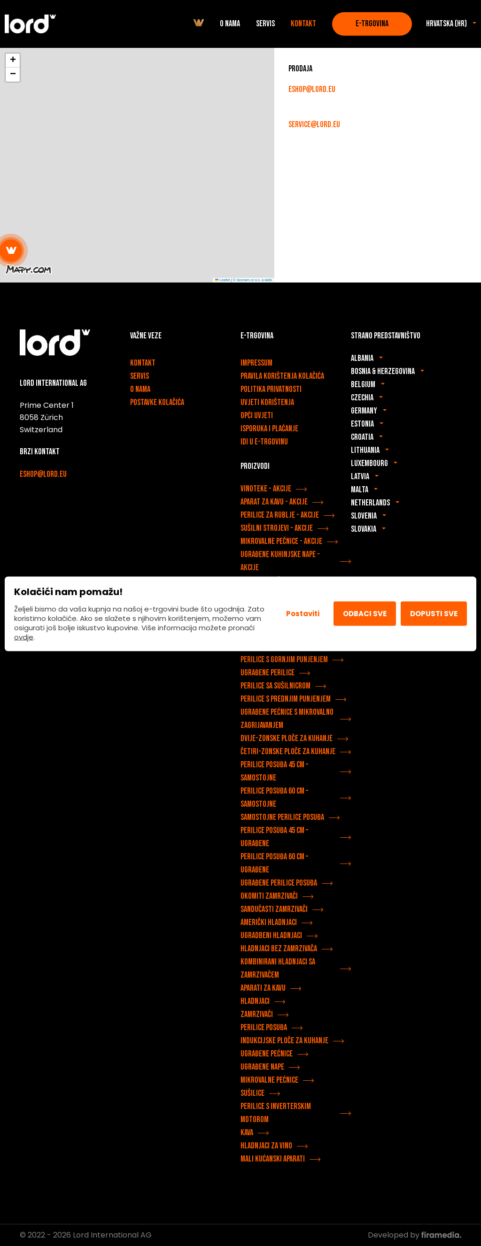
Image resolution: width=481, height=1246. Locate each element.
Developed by (414, 1235)
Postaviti (302, 614)
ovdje (23, 637)
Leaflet (222, 280)
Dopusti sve (434, 614)
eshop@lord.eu (311, 89)
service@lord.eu (314, 125)
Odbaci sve (365, 614)
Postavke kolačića (157, 402)
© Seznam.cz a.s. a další (252, 280)
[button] (11, 250)
